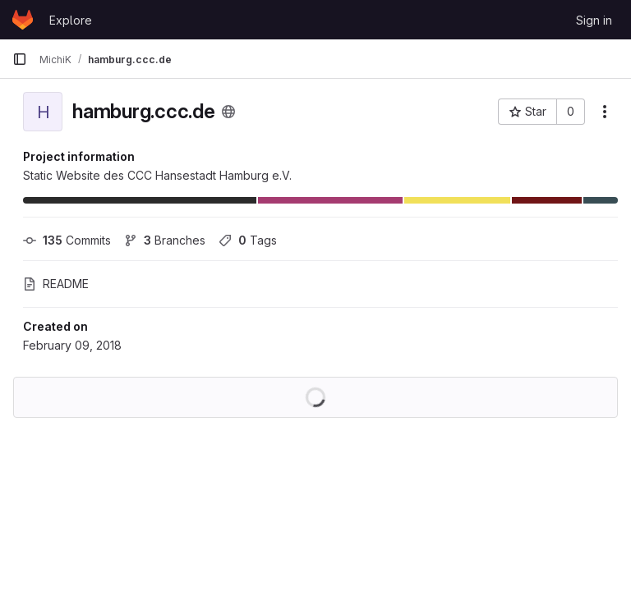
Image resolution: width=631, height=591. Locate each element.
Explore (70, 20)
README (56, 284)
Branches (164, 240)
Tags (248, 240)
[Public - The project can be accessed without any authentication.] (228, 111)
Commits (67, 240)
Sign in (594, 20)
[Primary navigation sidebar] (20, 59)
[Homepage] (22, 20)
